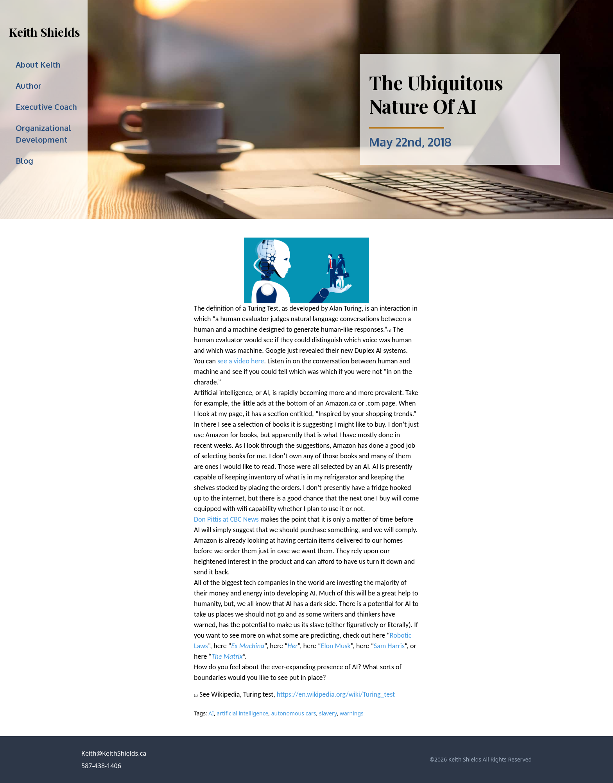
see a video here (240, 361)
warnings (352, 713)
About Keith (38, 64)
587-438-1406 (101, 766)
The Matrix (227, 656)
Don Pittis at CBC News (226, 519)
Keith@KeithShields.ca (113, 753)
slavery (328, 713)
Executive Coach (46, 107)
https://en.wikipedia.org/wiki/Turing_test (336, 694)
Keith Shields (44, 32)
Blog (24, 161)
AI (211, 713)
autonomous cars (293, 713)
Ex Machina (247, 646)
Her (292, 646)
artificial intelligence (242, 713)
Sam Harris (389, 646)
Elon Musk (336, 646)
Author (28, 85)
